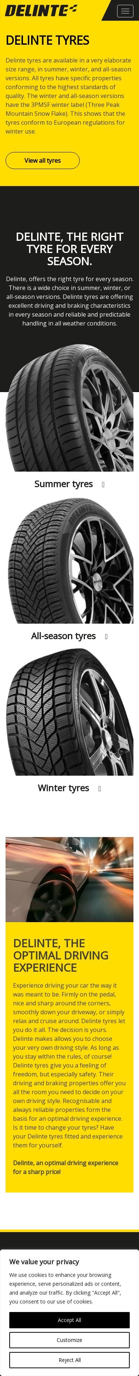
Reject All (70, 1359)
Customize (69, 1339)
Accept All (69, 1319)
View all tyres (42, 160)
